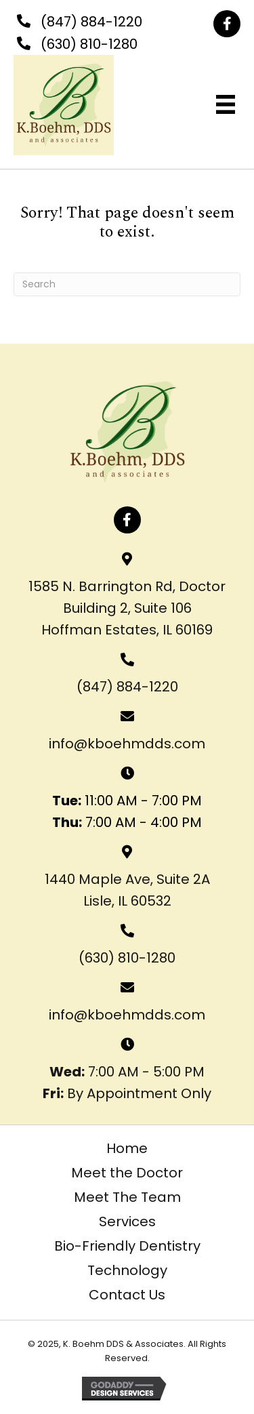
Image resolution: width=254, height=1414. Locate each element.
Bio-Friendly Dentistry (127, 1245)
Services (127, 1221)
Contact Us (127, 1294)
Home (127, 1148)
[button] (226, 23)
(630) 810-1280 (89, 44)
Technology (127, 1270)
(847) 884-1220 (91, 21)
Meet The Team (127, 1197)
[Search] (127, 284)
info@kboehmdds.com (127, 743)
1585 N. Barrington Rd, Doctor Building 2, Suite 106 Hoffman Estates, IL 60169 (127, 608)
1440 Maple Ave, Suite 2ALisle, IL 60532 (127, 890)
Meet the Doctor (127, 1172)
